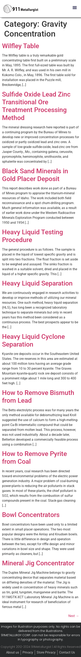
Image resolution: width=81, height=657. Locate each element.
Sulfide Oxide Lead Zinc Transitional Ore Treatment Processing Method (36, 106)
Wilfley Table (20, 46)
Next (73, 616)
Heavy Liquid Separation (37, 283)
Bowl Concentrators (31, 515)
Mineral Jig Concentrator (38, 563)
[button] (74, 7)
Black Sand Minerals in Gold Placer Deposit (35, 175)
